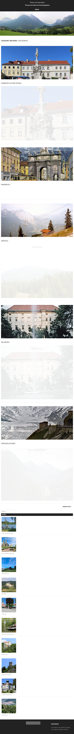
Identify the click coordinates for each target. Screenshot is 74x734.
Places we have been (37, 2)
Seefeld (4, 241)
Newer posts (67, 506)
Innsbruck (5, 184)
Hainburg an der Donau (11, 83)
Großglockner (8, 443)
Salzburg (5, 342)
